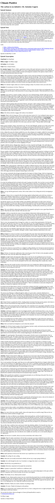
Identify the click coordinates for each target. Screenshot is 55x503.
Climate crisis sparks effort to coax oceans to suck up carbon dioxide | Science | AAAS (24, 49)
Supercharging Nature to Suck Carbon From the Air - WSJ (17, 51)
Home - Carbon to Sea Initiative (11, 47)
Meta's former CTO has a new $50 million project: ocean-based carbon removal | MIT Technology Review (29, 48)
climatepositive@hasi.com (8, 493)
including (17, 39)
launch (25, 37)
